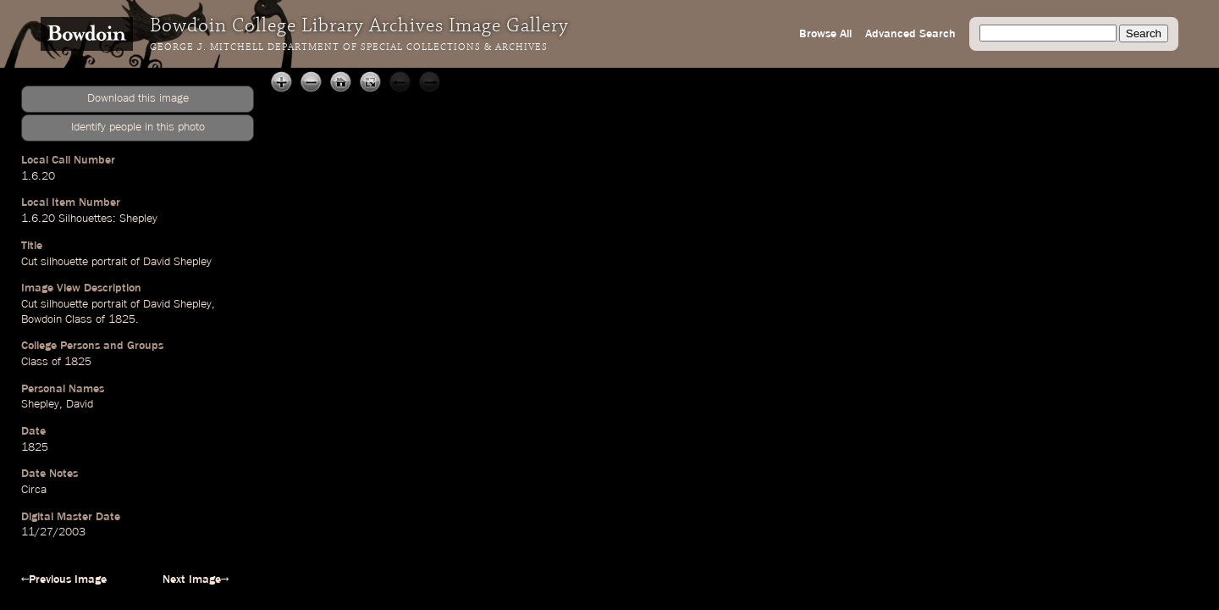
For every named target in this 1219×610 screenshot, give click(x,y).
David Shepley (177, 262)
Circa (34, 490)
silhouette (64, 262)
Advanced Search (910, 34)
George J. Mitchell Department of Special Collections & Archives (349, 47)
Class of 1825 (56, 362)
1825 (34, 447)
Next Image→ (196, 579)
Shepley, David (57, 404)
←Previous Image (64, 579)
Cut (29, 262)
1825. (123, 319)
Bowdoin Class (56, 319)
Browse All (825, 34)
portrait (109, 262)
